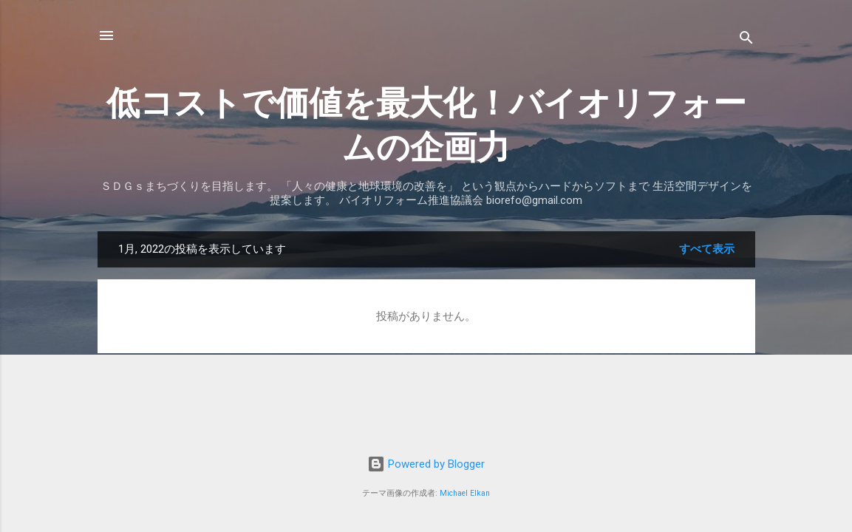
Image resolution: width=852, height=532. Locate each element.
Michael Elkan (465, 493)
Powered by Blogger (426, 464)
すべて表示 (707, 249)
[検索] (746, 40)
